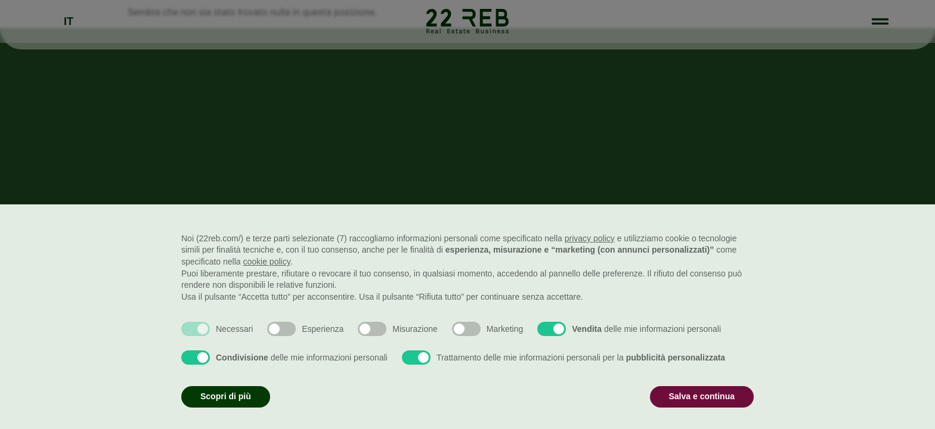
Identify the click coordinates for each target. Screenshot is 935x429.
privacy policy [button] (590, 238)
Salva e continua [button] (702, 396)
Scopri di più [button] (225, 396)
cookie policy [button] (266, 261)
